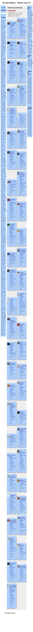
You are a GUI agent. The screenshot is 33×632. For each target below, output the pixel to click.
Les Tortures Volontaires (13, 320)
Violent (29, 36)
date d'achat (19, 14)
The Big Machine (12, 152)
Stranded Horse (3, 288)
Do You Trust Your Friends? (12, 110)
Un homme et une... (3, 307)
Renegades (12, 199)
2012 (29, 100)
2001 (29, 86)
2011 (29, 99)
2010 (29, 98)
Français (29, 15)
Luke (2, 195)
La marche (12, 476)
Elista (2, 104)
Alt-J (2, 28)
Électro (29, 23)
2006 (29, 92)
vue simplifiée (16, 16)
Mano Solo (2, 274)
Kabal (2, 182)
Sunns (2, 292)
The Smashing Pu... (3, 267)
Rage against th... (2, 245)
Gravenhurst (3, 133)
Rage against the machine (12, 202)
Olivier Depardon (3, 92)
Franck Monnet (2, 217)
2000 (29, 84)
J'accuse (22, 131)
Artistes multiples (3, 39)
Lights (11, 299)
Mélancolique (13, 71)
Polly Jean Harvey (3, 160)
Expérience (3, 111)
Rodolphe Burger (3, 71)
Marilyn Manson (2, 202)
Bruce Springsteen (3, 277)
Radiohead (3, 242)
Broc (2, 66)
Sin (1, 264)
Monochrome (4, 218)
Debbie (21, 412)
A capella (29, 44)
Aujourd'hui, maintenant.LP (13, 520)
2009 (29, 96)
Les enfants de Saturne (23, 250)
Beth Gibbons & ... (3, 127)
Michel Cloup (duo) (2, 81)
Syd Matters (2, 294)
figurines (22, 480)
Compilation (30, 49)
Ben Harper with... (2, 157)
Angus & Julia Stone (3, 282)
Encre (2, 105)
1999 (29, 83)
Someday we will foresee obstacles (12, 227)
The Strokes (2, 290)
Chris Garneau (3, 121)
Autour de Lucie (3, 50)
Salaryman (3, 257)
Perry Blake (2, 61)
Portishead (3, 238)
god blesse (12, 495)
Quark (2, 241)
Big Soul (2, 57)
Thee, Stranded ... (3, 302)
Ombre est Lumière (12, 254)
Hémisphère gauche (23, 429)
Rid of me (22, 517)
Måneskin (3, 197)
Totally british (29, 27)
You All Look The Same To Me (22, 175)
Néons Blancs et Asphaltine (12, 405)
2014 (29, 102)
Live (28, 30)
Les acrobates (3, 25)
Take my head (22, 294)
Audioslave (3, 47)
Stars (2, 279)
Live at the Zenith (22, 154)
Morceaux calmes (30, 17)
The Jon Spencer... (3, 176)
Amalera (12, 385)
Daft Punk (2, 84)
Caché (11, 132)
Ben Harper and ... (2, 145)
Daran (2, 86)
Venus (2, 317)
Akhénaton (3, 26)
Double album (29, 33)
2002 (29, 87)
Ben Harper (2, 138)
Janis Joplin (2, 178)
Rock (29, 11)
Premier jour (22, 545)
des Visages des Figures (23, 498)
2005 (29, 91)
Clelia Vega (2, 311)
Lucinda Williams (3, 322)
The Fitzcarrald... (3, 113)
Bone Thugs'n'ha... (3, 64)
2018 (29, 135)
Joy (2, 180)
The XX (2, 328)
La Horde (2, 168)
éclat (21, 342)
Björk (2, 59)
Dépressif (30, 31)
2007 (29, 94)
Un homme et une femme (13, 388)
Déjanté (29, 62)
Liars (2, 187)
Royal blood (2, 252)
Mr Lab (2, 223)
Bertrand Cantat (3, 74)
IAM (2, 170)
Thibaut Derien (2, 94)
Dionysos (3, 97)
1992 (29, 77)
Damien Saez (2, 255)
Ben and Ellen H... (3, 141)
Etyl (2, 108)
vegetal (12, 343)
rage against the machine (13, 586)
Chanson (29, 28)
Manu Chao (2, 77)
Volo (2, 320)
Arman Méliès (2, 207)
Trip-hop (29, 38)
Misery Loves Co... (2, 213)
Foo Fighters (3, 115)
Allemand (30, 42)
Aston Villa (2, 46)
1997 (29, 81)
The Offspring (3, 235)
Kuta (2, 184)
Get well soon (3, 123)
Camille (2, 72)
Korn (2, 183)
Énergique (30, 13)
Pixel (2, 237)
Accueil (3, 7)
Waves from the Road (13, 23)
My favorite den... (2, 227)
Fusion (29, 40)
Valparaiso (3, 309)
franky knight (21, 63)
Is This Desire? (12, 539)
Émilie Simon (2, 263)
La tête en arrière (12, 436)
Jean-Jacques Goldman (22, 24)
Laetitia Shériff (2, 259)
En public (12, 363)
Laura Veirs (2, 314)
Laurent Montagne (3, 220)
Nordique (29, 52)
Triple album (29, 48)
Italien (29, 66)
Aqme (2, 36)
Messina (12, 62)
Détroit (2, 96)
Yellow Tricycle (3, 331)
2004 (29, 90)
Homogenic (23, 566)
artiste (16, 13)
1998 (29, 82)
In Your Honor (22, 383)
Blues (29, 60)
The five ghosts (12, 90)
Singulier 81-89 (22, 20)
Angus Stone (2, 285)
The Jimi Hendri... (3, 165)
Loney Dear (2, 190)
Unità (21, 42)
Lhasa (2, 186)
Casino (21, 230)
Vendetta (3, 316)
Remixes (29, 46)
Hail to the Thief (22, 204)
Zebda (2, 334)
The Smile (2, 270)
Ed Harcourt (3, 135)
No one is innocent (3, 230)
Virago (2, 318)
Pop (28, 19)
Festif (29, 51)
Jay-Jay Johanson (3, 173)
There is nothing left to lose (23, 274)
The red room (22, 325)
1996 (29, 79)
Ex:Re (2, 109)
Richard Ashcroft (3, 42)
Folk (28, 59)
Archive (2, 37)
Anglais (29, 14)
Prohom (2, 239)
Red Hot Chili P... (3, 249)
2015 (29, 103)
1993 (29, 78)
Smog (2, 272)
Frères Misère (2, 118)
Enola (2, 107)
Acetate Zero (2, 22)
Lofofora (3, 188)
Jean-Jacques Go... (2, 131)
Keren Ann (2, 34)
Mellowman (3, 209)
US (28, 24)
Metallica (3, 211)
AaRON (3, 20)
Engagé (29, 21)
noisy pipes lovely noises (13, 565)
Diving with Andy (2, 100)
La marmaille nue (22, 452)
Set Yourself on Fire (23, 366)
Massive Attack (3, 205)
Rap (28, 35)
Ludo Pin (2, 193)
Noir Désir (2, 232)
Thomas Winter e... (2, 325)
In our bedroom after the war (22, 89)
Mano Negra (2, 199)
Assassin (3, 43)
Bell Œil (2, 55)
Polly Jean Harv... (3, 163)
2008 (29, 95)
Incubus (2, 171)
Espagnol (29, 63)
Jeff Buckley (3, 68)
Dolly (2, 103)
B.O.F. (29, 64)
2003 (29, 88)
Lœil (2, 196)
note (13, 14)
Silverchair (3, 260)
